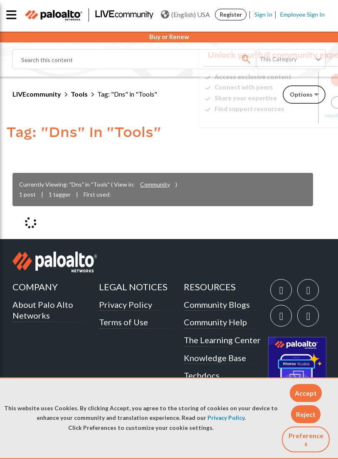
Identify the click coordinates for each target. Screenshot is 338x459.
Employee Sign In (302, 14)
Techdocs (202, 375)
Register (231, 14)
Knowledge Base (215, 358)
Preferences (306, 439)
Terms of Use (123, 322)
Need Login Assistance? (288, 115)
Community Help (215, 322)
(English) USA (185, 14)
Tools (79, 94)
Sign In (263, 14)
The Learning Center (222, 340)
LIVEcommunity (36, 94)
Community (155, 184)
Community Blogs (217, 304)
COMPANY (35, 286)
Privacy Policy (225, 417)
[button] (306, 393)
